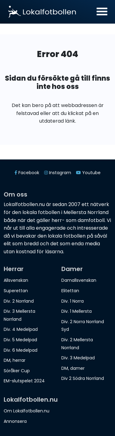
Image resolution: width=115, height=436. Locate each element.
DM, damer (73, 368)
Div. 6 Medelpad (20, 350)
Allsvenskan (16, 280)
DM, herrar (14, 360)
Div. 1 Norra (72, 301)
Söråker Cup (17, 371)
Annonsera (15, 421)
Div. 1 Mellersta (76, 311)
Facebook (26, 173)
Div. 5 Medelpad (20, 340)
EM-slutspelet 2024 (24, 381)
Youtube (88, 173)
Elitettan (70, 291)
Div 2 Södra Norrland (82, 378)
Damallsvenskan (78, 280)
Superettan (16, 291)
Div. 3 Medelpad (78, 358)
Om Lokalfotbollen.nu (26, 411)
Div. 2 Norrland (19, 301)
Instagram (57, 173)
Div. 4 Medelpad (21, 329)
